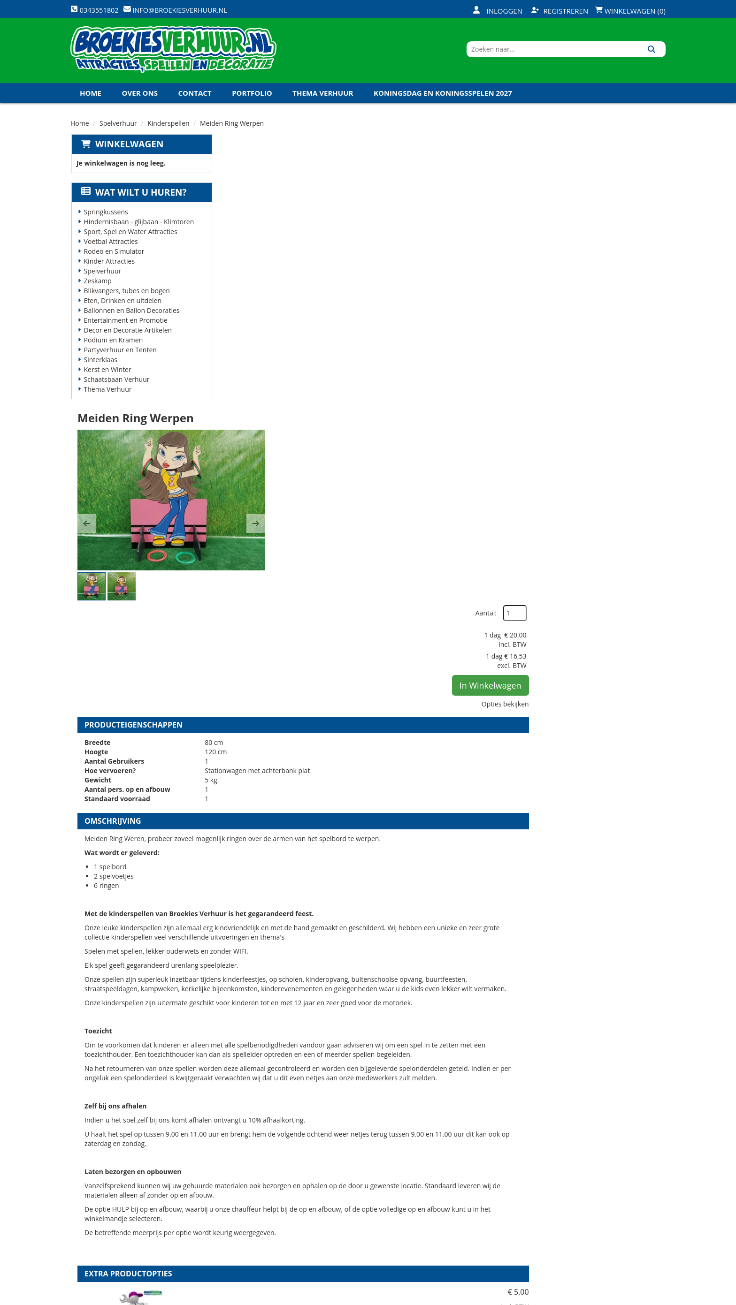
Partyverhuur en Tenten (119, 354)
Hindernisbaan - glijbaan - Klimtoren (138, 226)
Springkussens (105, 216)
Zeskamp (97, 285)
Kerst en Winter (106, 374)
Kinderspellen (168, 128)
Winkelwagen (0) (630, 10)
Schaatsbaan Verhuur (116, 384)
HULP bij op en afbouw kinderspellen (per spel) (436, 912)
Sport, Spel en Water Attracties (129, 236)
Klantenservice (451, 1177)
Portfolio (252, 98)
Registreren (560, 10)
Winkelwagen (128, 149)
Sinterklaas (100, 364)
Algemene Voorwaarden (466, 1209)
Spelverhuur (118, 128)
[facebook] (589, 1297)
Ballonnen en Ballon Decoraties (131, 315)
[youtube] (623, 1297)
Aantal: (615, 168)
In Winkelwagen (620, 240)
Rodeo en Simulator (113, 256)
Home (90, 98)
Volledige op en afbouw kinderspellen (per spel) (437, 1019)
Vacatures (243, 1193)
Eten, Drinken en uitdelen (122, 305)
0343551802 (109, 1219)
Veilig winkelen (351, 1177)
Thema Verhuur (322, 98)
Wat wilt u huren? (133, 197)
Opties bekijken (635, 259)
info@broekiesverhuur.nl (142, 1228)
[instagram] (657, 1297)
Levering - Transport (361, 1161)
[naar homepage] (173, 53)
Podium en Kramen (112, 345)
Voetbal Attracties (110, 246)
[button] (235, 254)
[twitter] (606, 1297)
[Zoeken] (655, 53)
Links (235, 1209)
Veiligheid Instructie (261, 1177)
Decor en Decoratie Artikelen (127, 335)
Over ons (140, 98)
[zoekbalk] (584, 53)
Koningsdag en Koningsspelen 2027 (443, 98)
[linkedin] (640, 1297)
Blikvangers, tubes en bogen (126, 295)
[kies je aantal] (647, 971)
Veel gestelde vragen (361, 1193)
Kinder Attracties (108, 266)
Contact (195, 98)
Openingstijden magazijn (467, 1161)
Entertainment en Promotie (125, 325)
